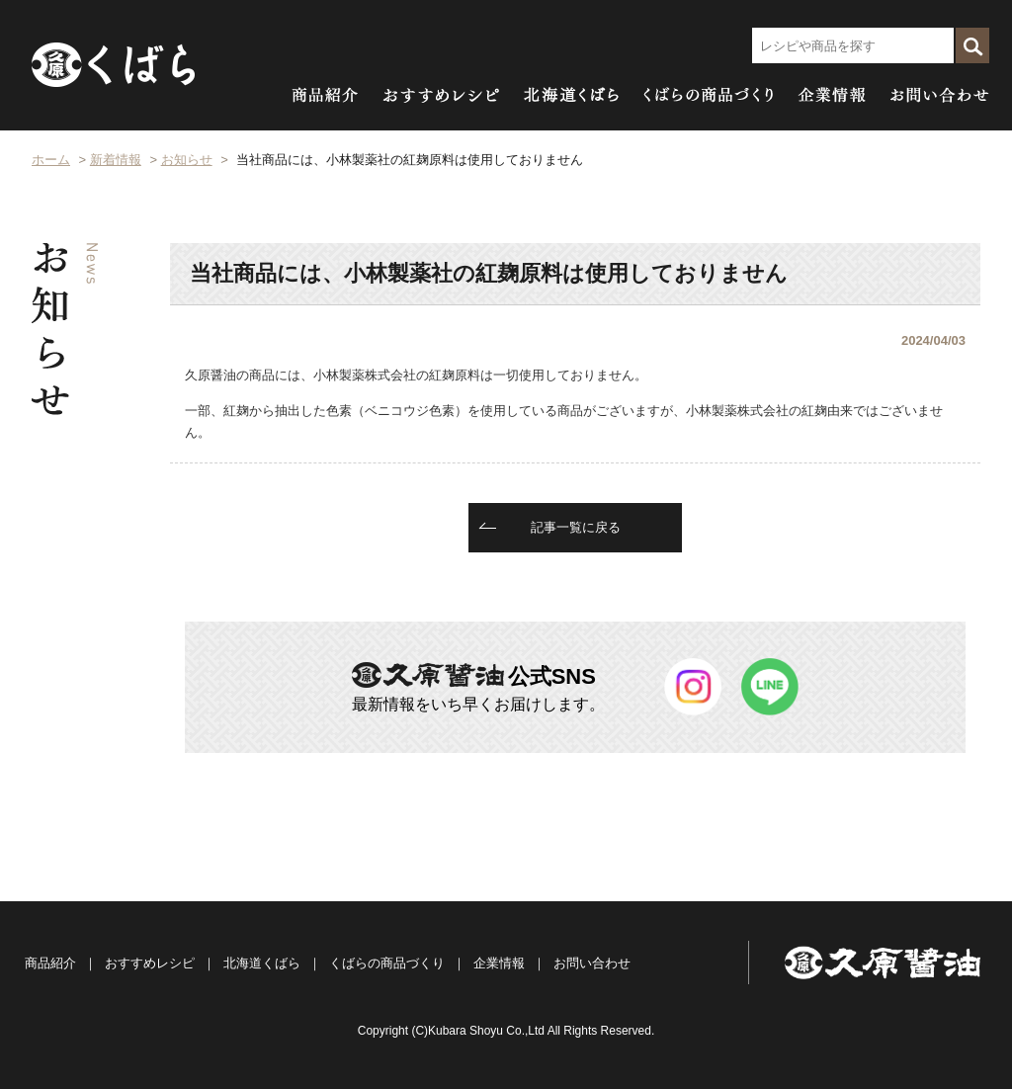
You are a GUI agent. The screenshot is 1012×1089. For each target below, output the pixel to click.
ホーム (51, 159)
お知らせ (186, 159)
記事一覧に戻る (576, 527)
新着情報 (115, 159)
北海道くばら (261, 963)
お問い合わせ (592, 963)
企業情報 (499, 963)
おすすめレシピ (150, 963)
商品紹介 (50, 963)
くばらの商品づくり (387, 963)
